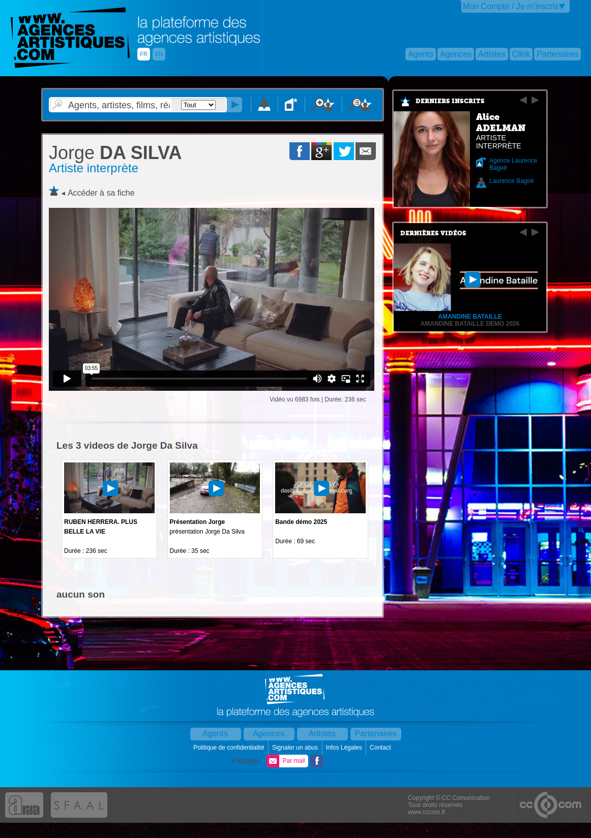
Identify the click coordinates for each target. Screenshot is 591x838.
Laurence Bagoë (511, 180)
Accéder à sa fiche (101, 193)
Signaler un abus (295, 747)
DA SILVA (115, 152)
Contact (381, 747)
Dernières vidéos (433, 233)
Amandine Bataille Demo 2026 (470, 323)
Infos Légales (345, 747)
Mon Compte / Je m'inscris (510, 6)
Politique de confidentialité (229, 747)
